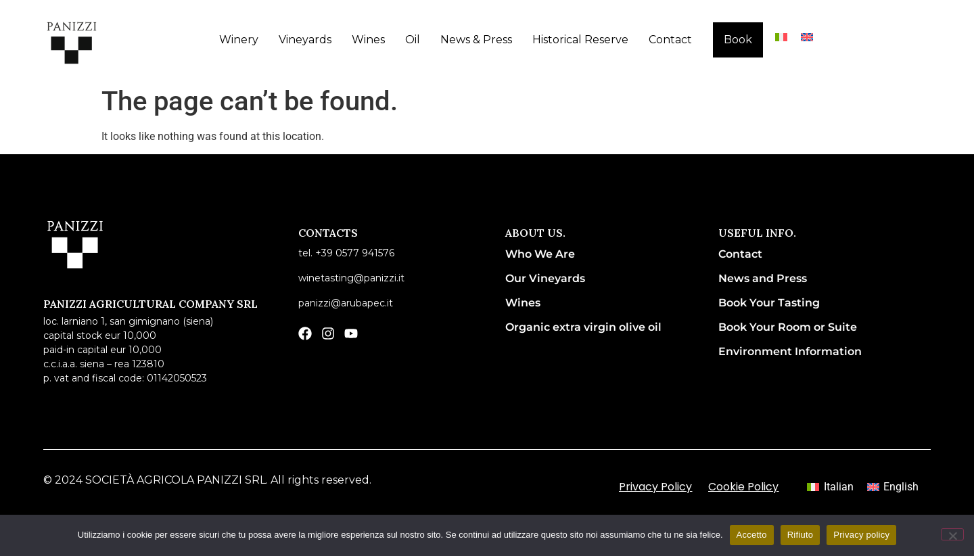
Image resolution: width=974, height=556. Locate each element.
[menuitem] (781, 37)
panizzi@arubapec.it (345, 303)
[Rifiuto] (952, 534)
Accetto (752, 535)
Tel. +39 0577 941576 (346, 253)
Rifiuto (800, 535)
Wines (368, 39)
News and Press (762, 278)
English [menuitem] (901, 486)
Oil (412, 39)
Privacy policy (861, 535)
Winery (238, 39)
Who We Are (540, 254)
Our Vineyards (545, 278)
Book (738, 39)
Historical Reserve (580, 39)
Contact (670, 39)
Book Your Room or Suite (787, 327)
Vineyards (305, 39)
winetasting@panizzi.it (351, 278)
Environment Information (790, 351)
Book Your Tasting (769, 302)
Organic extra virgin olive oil (583, 327)
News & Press (476, 39)
